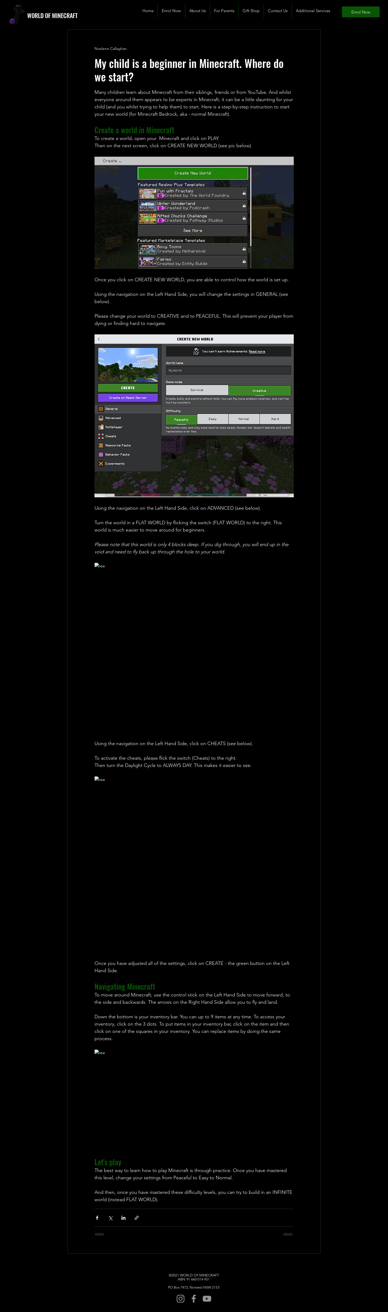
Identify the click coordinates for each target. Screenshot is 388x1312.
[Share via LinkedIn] (123, 1217)
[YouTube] (207, 1298)
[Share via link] (136, 1217)
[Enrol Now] (361, 11)
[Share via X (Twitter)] (110, 1217)
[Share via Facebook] (97, 1217)
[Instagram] (180, 1298)
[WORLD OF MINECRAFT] (60, 15)
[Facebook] (193, 1298)
